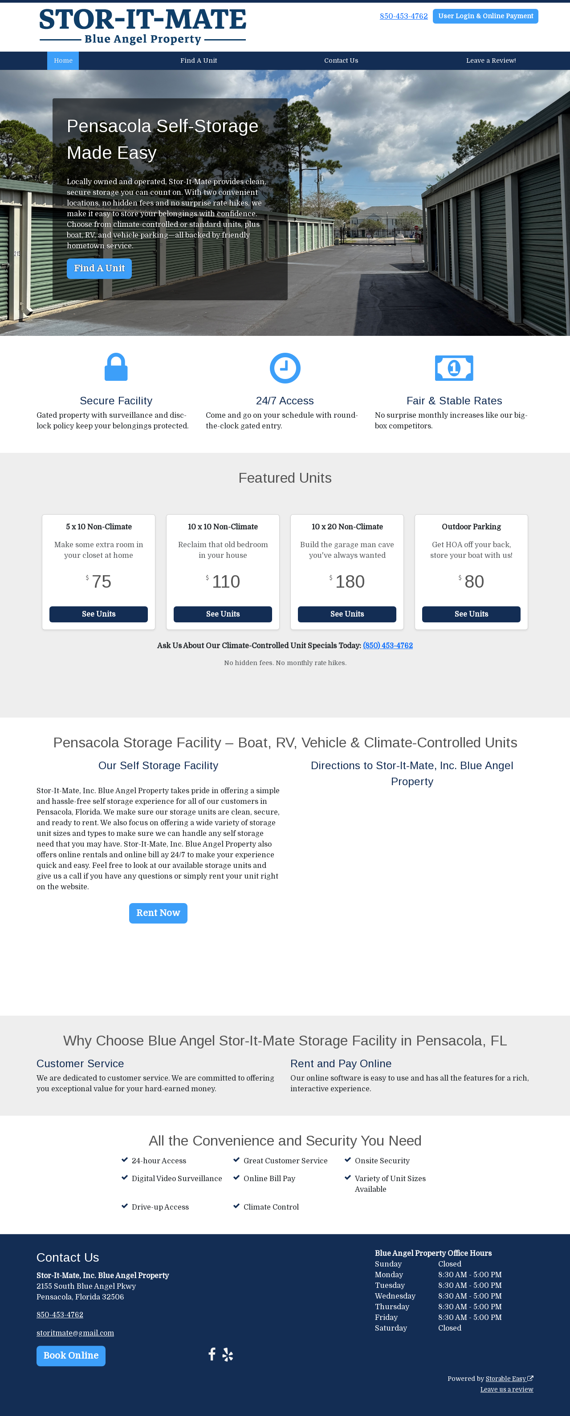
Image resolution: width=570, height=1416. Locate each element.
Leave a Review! (491, 60)
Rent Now (158, 913)
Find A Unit (198, 60)
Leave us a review (505, 1389)
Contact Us (341, 60)
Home (63, 60)
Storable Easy (508, 1378)
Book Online (71, 1355)
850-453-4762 (404, 16)
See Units (98, 614)
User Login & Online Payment (485, 16)
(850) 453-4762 (388, 646)
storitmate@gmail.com (76, 1333)
